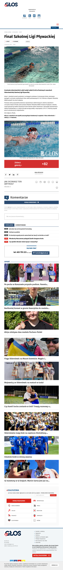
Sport (20, 32)
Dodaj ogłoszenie (19, 501)
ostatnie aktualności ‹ (39, 173)
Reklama (38, 535)
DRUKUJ (28, 42)
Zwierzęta (37, 515)
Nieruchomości (13, 505)
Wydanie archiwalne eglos (42, 537)
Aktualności (15, 32)
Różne (36, 520)
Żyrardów (32, 11)
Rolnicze (11, 515)
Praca (36, 505)
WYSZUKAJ (53, 495)
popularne (9, 225)
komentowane (21, 225)
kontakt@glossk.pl (40, 253)
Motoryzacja (38, 500)
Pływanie (15, 41)
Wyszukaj (55, 27)
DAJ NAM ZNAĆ (31, 248)
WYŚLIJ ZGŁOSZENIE (40, 555)
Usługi (11, 510)
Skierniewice (32, 9)
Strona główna (7, 32)
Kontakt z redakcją (40, 531)
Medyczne (37, 510)
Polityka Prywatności (41, 538)
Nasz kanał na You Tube (41, 540)
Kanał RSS (38, 542)
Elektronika (12, 520)
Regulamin (38, 533)
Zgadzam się (55, 565)
